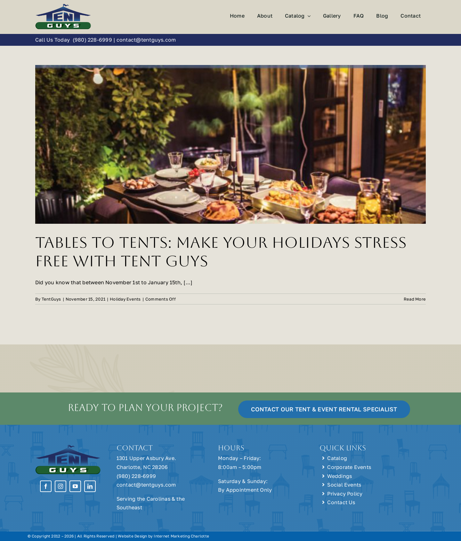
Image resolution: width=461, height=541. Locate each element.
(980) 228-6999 (92, 39)
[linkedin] (90, 486)
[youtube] (75, 486)
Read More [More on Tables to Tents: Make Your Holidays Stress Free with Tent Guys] (415, 299)
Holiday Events (125, 299)
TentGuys (51, 299)
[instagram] (60, 486)
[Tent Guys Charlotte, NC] (63, 6)
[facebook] (46, 486)
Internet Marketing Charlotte (181, 536)
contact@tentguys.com (146, 39)
